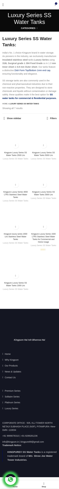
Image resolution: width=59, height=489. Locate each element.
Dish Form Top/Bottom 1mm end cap (32, 70)
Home (5, 104)
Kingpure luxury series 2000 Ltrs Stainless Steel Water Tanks (15, 236)
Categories (28, 28)
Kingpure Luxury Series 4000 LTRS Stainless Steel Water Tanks (15, 194)
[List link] (29, 354)
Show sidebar (14, 118)
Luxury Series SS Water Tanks (15, 159)
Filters (53, 118)
